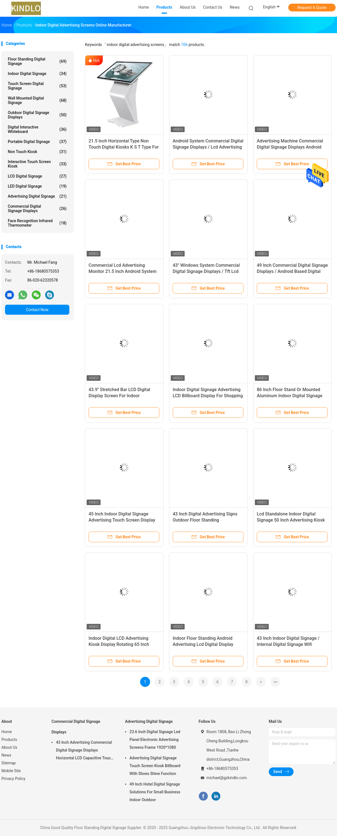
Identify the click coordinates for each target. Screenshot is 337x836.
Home (6, 732)
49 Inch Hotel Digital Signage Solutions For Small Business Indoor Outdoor (155, 792)
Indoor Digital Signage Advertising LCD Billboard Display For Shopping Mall (208, 395)
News (6, 755)
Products (9, 739)
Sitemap (8, 763)
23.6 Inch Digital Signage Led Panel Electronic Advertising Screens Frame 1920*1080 (155, 740)
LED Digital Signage (37, 186)
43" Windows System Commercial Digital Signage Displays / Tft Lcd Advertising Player (206, 271)
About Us (9, 747)
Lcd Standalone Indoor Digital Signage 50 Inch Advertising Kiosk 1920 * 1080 (291, 520)
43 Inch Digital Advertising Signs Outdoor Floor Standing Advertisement (205, 520)
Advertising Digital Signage (37, 196)
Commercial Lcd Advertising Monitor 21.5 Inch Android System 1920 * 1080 (123, 271)
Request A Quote (311, 7)
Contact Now (37, 309)
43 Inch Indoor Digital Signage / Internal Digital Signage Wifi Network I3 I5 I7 (288, 644)
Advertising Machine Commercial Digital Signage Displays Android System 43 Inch (290, 147)
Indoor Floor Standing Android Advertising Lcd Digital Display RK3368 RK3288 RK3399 (203, 644)
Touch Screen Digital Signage (37, 85)
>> (275, 682)
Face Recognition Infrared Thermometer (37, 223)
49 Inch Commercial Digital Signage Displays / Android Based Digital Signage (292, 271)
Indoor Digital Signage (37, 73)
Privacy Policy (13, 778)
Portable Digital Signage (37, 141)
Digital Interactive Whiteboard (37, 129)
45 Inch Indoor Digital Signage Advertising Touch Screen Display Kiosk (122, 520)
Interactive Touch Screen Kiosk (37, 163)
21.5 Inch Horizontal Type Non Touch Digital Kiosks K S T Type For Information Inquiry (124, 147)
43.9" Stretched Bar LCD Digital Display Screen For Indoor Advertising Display (119, 395)
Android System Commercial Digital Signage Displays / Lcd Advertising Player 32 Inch (208, 147)
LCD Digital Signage (37, 176)
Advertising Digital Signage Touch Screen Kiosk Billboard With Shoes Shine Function (155, 766)
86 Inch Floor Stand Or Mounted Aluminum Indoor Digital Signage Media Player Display (289, 395)
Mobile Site (11, 771)
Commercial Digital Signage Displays (37, 208)
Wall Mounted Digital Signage (37, 100)
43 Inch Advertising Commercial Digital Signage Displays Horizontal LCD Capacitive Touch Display (84, 751)
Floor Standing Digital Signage (37, 61)
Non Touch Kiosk (37, 151)
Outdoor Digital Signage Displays (37, 114)
